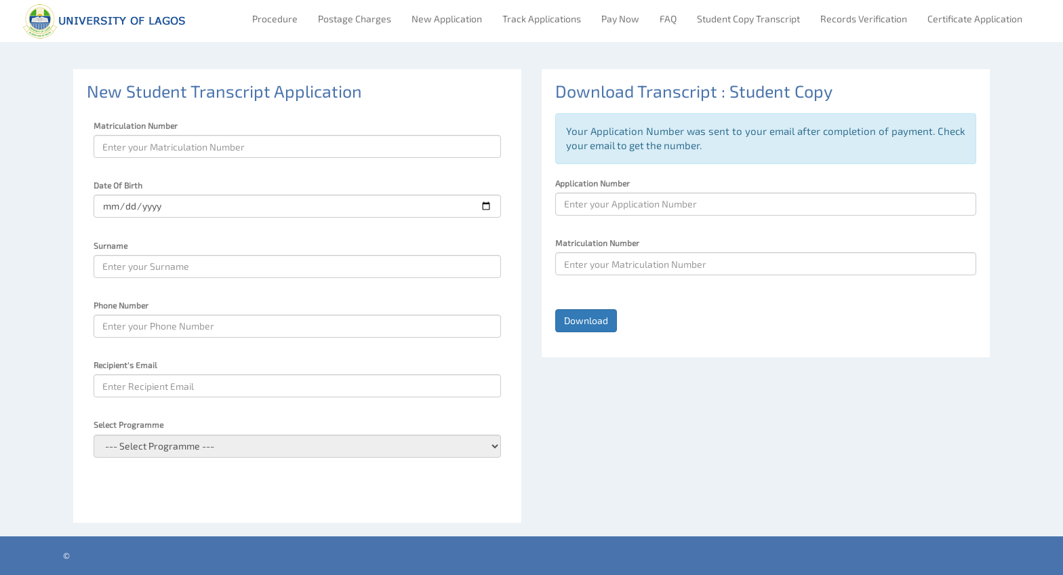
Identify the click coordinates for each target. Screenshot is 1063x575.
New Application (447, 18)
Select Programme (128, 424)
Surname (110, 245)
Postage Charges (354, 18)
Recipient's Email (125, 365)
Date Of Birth (118, 185)
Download (586, 320)
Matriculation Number (136, 125)
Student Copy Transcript (748, 18)
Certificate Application (974, 18)
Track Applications (541, 18)
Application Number (592, 183)
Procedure (275, 18)
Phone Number (121, 305)
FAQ (668, 18)
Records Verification (863, 18)
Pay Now (620, 18)
